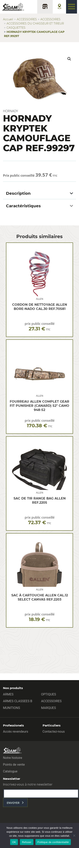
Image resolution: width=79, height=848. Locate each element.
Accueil (8, 19)
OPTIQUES (48, 694)
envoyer (13, 803)
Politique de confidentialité (53, 842)
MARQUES (48, 708)
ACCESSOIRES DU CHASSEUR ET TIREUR (35, 23)
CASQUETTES (16, 27)
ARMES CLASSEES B (17, 701)
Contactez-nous (54, 731)
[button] (69, 58)
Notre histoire (12, 758)
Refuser (26, 842)
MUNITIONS (11, 708)
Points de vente (14, 764)
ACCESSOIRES (27, 19)
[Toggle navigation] (71, 7)
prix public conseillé (40, 326)
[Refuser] (74, 835)
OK (14, 842)
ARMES (8, 694)
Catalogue (10, 771)
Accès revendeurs (15, 731)
